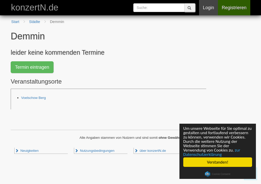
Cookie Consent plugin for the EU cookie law (217, 174)
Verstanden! (217, 162)
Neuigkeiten (26, 151)
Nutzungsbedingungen (94, 151)
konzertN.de (34, 7)
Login (208, 7)
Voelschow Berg (33, 98)
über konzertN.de (150, 151)
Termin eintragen (32, 67)
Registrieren (234, 7)
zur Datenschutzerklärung (211, 152)
